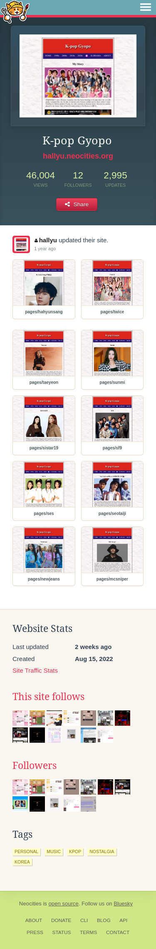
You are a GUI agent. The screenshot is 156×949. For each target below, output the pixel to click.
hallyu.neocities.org (78, 156)
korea (22, 861)
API (123, 920)
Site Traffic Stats (35, 670)
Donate (61, 920)
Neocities (30, 903)
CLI (84, 920)
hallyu (46, 240)
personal (26, 851)
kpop (75, 851)
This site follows (48, 696)
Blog (104, 920)
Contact (117, 932)
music (54, 851)
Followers (34, 765)
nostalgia (101, 851)
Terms (88, 932)
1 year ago (45, 248)
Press (35, 932)
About (33, 920)
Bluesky (123, 903)
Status (61, 932)
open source (64, 903)
